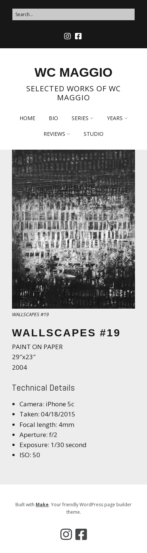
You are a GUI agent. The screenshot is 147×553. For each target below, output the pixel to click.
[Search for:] (73, 14)
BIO (53, 118)
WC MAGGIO (73, 72)
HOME (27, 118)
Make (42, 504)
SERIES (80, 118)
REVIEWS (54, 133)
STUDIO (94, 133)
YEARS (115, 118)
